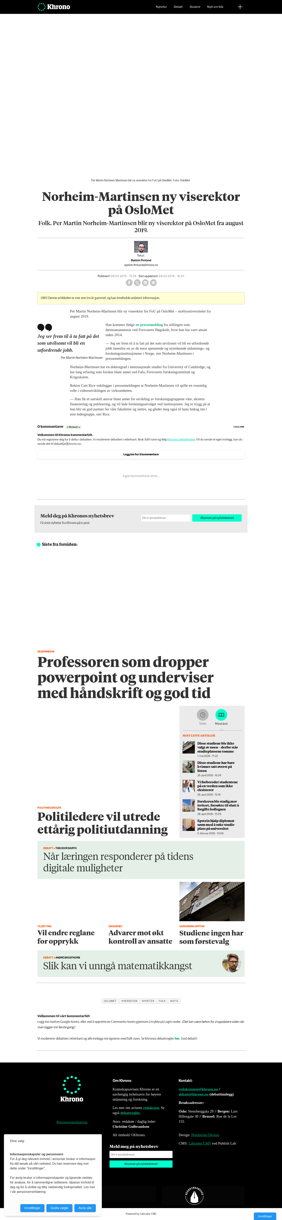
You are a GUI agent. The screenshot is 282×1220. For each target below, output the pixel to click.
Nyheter (161, 9)
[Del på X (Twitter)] (137, 282)
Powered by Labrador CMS (141, 1214)
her (177, 1038)
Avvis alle (85, 1208)
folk (162, 1001)
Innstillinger (265, 1216)
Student (195, 9)
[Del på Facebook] (129, 282)
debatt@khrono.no (194, 1094)
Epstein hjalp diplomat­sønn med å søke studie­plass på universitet (216, 824)
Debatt (178, 9)
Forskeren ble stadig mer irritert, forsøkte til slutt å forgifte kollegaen (218, 805)
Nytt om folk (215, 9)
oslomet (110, 1001)
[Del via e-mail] (153, 282)
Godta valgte (59, 1208)
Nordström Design (205, 1135)
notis (174, 1001)
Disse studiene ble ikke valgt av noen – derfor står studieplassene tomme (217, 747)
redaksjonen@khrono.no (198, 1089)
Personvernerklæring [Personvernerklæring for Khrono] (71, 1122)
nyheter (148, 1001)
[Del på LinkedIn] (145, 282)
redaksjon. (151, 1108)
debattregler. (130, 1113)
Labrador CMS (199, 1143)
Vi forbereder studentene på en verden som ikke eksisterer (217, 786)
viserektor (129, 1001)
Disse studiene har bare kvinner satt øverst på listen (216, 766)
